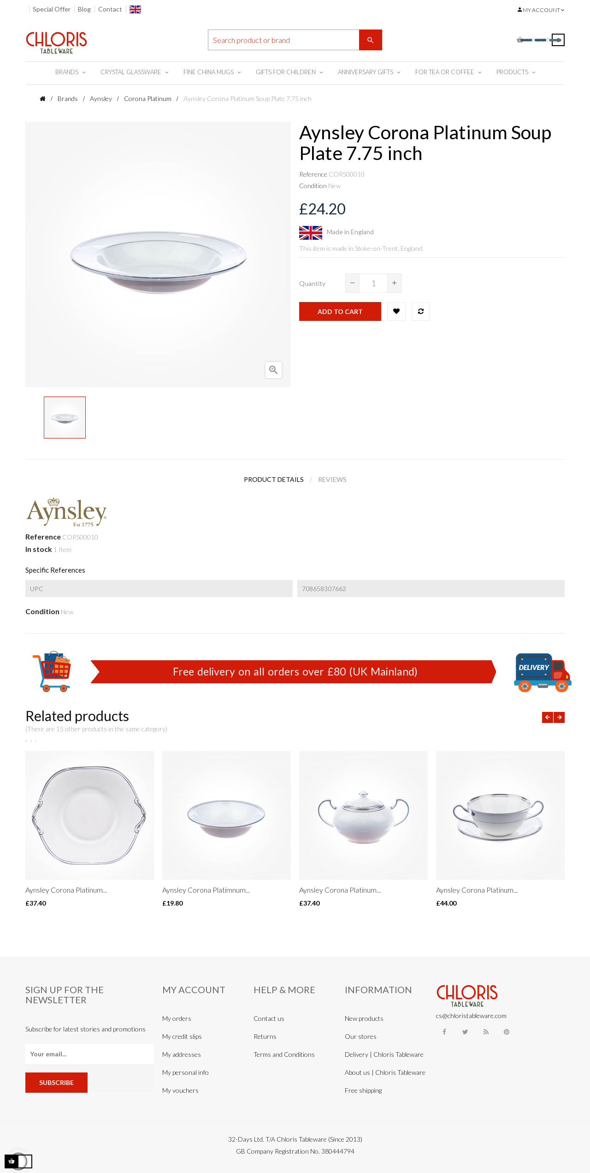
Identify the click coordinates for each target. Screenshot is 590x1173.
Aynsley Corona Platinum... (66, 889)
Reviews (332, 479)
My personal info (185, 1072)
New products (364, 1018)
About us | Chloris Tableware (385, 1072)
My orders (176, 1018)
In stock (38, 549)
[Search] (295, 40)
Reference (313, 174)
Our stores (361, 1036)
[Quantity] (373, 283)
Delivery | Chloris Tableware (384, 1054)
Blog (84, 9)
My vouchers (180, 1090)
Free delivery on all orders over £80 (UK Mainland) (295, 671)
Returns (265, 1036)
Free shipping (363, 1090)
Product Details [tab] (274, 479)
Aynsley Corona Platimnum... (206, 889)
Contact (110, 9)
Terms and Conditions (284, 1054)
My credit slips (182, 1036)
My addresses (181, 1054)
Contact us (269, 1018)
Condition (313, 186)
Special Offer (52, 9)
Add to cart (340, 311)
